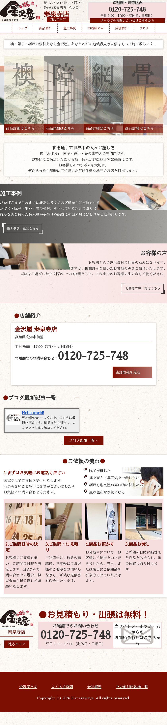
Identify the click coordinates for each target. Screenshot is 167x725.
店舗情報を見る (127, 376)
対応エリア (17, 657)
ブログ (144, 39)
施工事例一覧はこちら (25, 229)
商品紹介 (45, 39)
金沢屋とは (28, 700)
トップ (22, 39)
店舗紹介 (121, 39)
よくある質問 (62, 700)
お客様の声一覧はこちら (139, 291)
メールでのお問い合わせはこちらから (125, 24)
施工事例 (69, 39)
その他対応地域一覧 (132, 700)
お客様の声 (96, 39)
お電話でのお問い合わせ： (71, 360)
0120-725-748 (125, 12)
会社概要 (94, 700)
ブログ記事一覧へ (83, 453)
